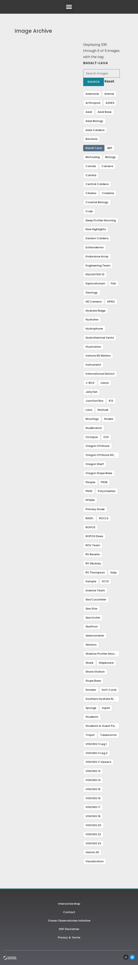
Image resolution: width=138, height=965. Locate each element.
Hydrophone (94, 329)
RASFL (90, 518)
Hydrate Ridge (95, 311)
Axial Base (105, 112)
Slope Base (93, 681)
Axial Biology (94, 121)
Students (92, 717)
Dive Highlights (96, 229)
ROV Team (93, 545)
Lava (89, 410)
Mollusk (103, 410)
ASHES (110, 103)
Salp (113, 572)
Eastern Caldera (97, 238)
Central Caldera (97, 184)
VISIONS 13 (93, 771)
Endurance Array (97, 256)
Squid (106, 708)
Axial (89, 112)
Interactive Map (69, 904)
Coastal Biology (97, 202)
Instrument (93, 365)
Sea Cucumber (96, 599)
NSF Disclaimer (69, 929)
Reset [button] (109, 81)
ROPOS (90, 527)
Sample (91, 581)
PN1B (104, 482)
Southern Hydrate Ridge (102, 699)
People (90, 482)
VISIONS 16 (93, 798)
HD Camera (94, 302)
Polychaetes (106, 491)
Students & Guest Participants (102, 726)
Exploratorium (95, 283)
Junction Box (94, 401)
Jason (104, 383)
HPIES (111, 302)
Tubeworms (108, 735)
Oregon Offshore (97, 446)
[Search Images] (101, 73)
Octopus (92, 437)
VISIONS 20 (93, 825)
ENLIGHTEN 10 (95, 274)
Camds (91, 166)
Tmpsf (90, 735)
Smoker (91, 690)
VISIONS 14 (93, 780)
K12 (111, 401)
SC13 (105, 581)
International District (100, 374)
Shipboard (106, 663)
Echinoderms (95, 247)
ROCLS (103, 518)
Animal (109, 94)
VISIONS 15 (93, 789)
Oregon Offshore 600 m (102, 455)
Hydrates (92, 320)
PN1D (89, 491)
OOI (106, 437)
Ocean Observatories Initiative (69, 921)
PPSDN (90, 500)
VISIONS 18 (93, 816)
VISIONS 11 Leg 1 (96, 744)
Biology (110, 157)
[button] (69, 7)
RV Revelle (93, 554)
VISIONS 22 (93, 834)
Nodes (108, 419)
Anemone (92, 94)
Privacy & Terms (69, 937)
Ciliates (91, 193)
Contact (69, 912)
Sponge (91, 708)
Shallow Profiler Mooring (102, 654)
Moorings (92, 419)
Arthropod (93, 103)
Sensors (91, 645)
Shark (89, 663)
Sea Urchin (93, 618)
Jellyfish (91, 392)
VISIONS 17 (93, 807)
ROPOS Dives (94, 536)
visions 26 (92, 852)
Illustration (93, 347)
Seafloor (92, 626)
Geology (92, 293)
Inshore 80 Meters (98, 356)
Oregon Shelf (95, 464)
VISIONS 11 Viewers (98, 762)
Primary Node (95, 509)
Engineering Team (98, 266)
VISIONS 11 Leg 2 (97, 753)
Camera (107, 166)
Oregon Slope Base (99, 473)
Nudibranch (94, 428)
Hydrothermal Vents (100, 338)
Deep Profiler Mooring (101, 220)
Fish (113, 283)
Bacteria (91, 139)
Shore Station (95, 672)
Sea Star (91, 609)
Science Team (95, 590)
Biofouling (93, 157)
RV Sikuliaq (93, 563)
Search (93, 82)
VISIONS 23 (93, 843)
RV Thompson (95, 572)
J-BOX (90, 383)
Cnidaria (108, 193)
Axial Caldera (95, 130)
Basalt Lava (94, 148)
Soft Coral (109, 690)
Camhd (91, 175)
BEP (109, 148)
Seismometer (95, 636)
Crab (89, 211)
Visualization (95, 861)
